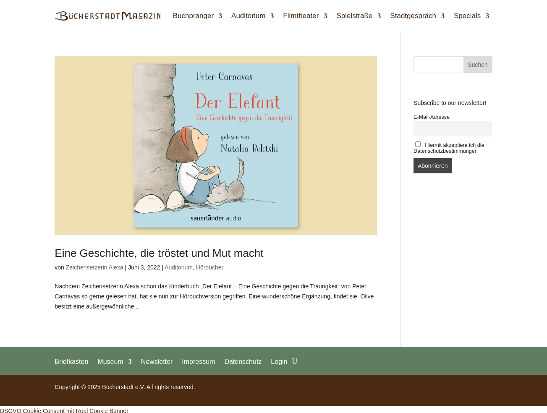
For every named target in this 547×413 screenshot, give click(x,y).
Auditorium (248, 16)
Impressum (198, 361)
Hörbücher (209, 267)
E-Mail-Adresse (432, 117)
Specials (467, 16)
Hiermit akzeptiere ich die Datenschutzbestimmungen (449, 147)
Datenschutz (243, 361)
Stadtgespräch (413, 16)
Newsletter (157, 361)
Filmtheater (301, 16)
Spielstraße (354, 16)
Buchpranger (193, 16)
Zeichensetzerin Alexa (94, 267)
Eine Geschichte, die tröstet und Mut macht (159, 253)
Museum (110, 361)
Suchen (477, 64)
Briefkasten (71, 361)
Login (279, 361)
